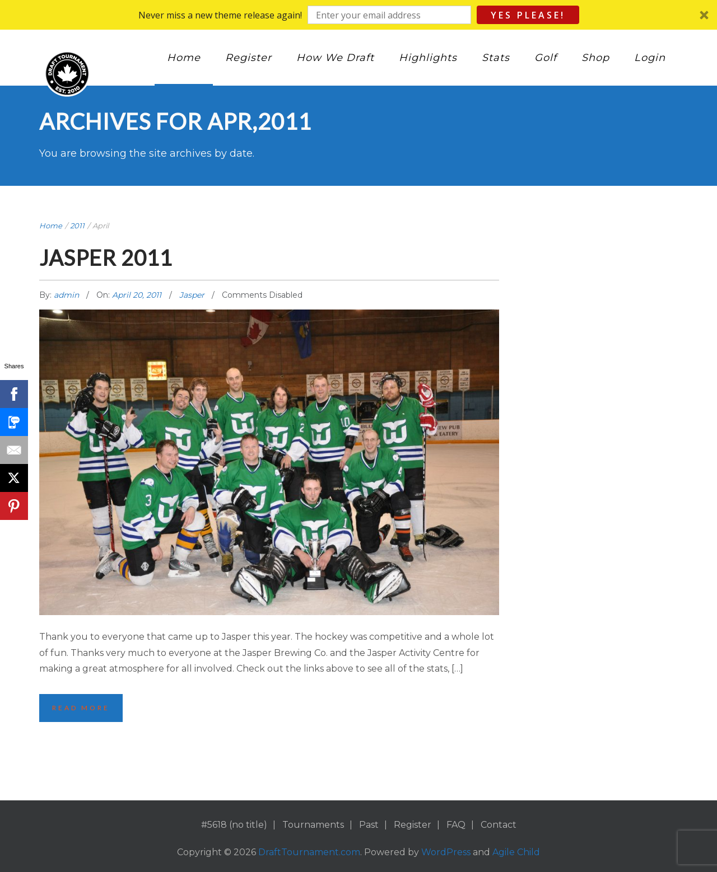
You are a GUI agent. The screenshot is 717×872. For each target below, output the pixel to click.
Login (649, 57)
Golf (545, 57)
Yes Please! (528, 15)
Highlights (428, 57)
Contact (498, 824)
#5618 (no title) (234, 824)
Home (184, 57)
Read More (81, 708)
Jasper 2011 (106, 257)
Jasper (191, 295)
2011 (77, 225)
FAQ (455, 824)
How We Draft (335, 57)
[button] (358, 15)
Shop (595, 57)
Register (248, 57)
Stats (496, 57)
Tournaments (313, 824)
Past (369, 824)
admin (67, 295)
